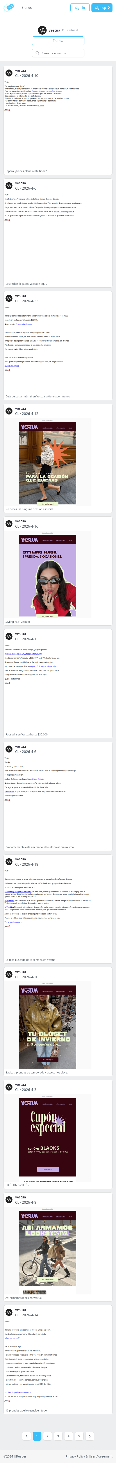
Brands (26, 7)
